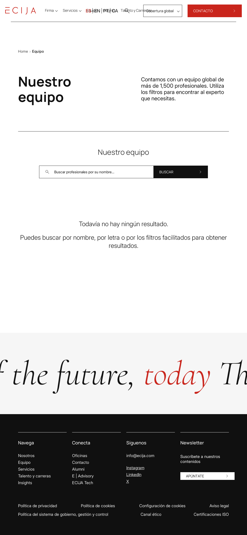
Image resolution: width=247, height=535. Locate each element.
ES (82, 14)
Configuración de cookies (162, 505)
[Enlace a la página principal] (26, 14)
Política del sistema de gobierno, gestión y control (63, 514)
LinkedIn (133, 474)
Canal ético (151, 514)
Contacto (80, 462)
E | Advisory (83, 476)
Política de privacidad (37, 505)
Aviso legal (219, 505)
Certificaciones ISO (211, 514)
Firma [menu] (55, 14)
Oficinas (79, 455)
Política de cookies (98, 505)
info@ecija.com (140, 455)
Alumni (78, 469)
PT (100, 14)
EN (91, 14)
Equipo (24, 462)
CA (109, 14)
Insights (25, 482)
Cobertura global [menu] (154, 14)
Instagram (135, 467)
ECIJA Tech (82, 482)
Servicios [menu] (75, 14)
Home (23, 51)
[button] (121, 14)
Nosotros (26, 455)
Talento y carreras (34, 476)
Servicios (26, 469)
